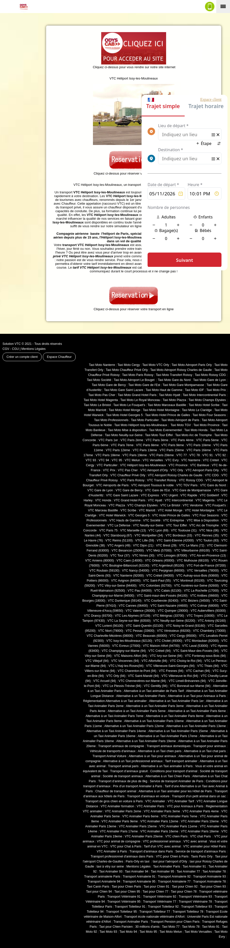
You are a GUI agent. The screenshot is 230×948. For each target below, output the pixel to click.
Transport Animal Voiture (109, 756)
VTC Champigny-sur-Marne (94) (124, 651)
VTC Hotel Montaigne (199, 510)
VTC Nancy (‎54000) (135, 570)
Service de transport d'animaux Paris (200, 851)
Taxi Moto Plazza (174, 400)
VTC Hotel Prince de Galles (171, 515)
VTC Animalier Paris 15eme (138, 826)
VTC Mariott (147, 510)
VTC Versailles (153, 460)
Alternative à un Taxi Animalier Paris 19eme (146, 741)
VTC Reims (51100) (119, 540)
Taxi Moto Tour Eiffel (159, 435)
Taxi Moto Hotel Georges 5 (124, 415)
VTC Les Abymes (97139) (132, 615)
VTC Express (150, 495)
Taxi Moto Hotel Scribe (204, 405)
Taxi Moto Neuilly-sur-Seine (124, 435)
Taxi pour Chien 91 (156, 886)
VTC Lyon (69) (158, 530)
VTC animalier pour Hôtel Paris (204, 846)
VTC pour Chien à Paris (172, 856)
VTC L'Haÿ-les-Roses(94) (126, 666)
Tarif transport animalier (181, 761)
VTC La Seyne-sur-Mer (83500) (129, 620)
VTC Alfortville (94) (154, 661)
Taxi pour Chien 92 (185, 886)
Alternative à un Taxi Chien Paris (167, 776)
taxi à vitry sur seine (110, 866)
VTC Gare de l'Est (157, 490)
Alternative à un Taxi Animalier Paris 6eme (197, 711)
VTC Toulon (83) (207, 540)
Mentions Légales (33, 349)
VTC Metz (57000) (159, 550)
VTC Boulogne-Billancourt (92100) (125, 565)
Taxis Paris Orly (201, 856)
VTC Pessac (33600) (140, 631)
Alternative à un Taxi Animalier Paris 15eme (178, 731)
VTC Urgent (170, 495)
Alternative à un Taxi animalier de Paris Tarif (154, 691)
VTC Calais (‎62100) (167, 590)
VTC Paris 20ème (161, 455)
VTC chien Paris (176, 836)
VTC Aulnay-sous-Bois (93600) (197, 575)
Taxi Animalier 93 (110, 871)
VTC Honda (103, 500)
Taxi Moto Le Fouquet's (129, 405)
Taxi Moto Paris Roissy (137, 375)
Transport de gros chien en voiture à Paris (114, 801)
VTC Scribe (128, 510)
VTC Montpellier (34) (149, 535)
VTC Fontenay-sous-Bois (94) (205, 656)
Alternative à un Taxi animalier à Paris (167, 766)
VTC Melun (132, 460)
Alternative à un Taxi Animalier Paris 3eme (155, 706)
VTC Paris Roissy (132, 480)
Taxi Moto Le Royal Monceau (140, 400)
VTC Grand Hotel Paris (129, 500)
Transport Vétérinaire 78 (195, 901)
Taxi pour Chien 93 (213, 886)
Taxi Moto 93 (108, 931)
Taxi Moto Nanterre (102, 365)
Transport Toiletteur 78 (188, 911)
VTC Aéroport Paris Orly (202, 470)
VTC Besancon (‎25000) (127, 550)
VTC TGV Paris (187, 485)
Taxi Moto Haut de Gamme (164, 390)
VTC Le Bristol (170, 505)
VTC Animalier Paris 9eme (119, 821)
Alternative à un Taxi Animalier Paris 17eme (167, 736)
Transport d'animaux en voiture (148, 796)
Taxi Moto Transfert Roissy (174, 375)
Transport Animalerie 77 (174, 881)
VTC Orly (176, 470)
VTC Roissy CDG (191, 480)
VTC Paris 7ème (122, 445)
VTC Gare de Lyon (100, 490)
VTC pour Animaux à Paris (185, 806)
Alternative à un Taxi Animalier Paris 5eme (137, 711)
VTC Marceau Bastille (103, 510)
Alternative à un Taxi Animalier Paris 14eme (116, 731)
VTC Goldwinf (209, 495)
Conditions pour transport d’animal (173, 771)
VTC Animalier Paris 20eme (144, 836)
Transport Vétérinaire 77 (159, 901)
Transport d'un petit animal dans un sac (199, 796)
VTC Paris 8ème (147, 445)
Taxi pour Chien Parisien (116, 926)
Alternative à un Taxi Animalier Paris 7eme (114, 716)
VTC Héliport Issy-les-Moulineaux (143, 465)
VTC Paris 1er (108, 440)
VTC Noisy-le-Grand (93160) (185, 625)
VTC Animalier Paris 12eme (159, 821)
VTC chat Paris (201, 836)
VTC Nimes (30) (143, 555)
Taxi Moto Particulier (145, 420)
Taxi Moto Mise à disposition (127, 430)
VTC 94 (104, 460)
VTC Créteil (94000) (160, 575)
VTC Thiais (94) (208, 666)
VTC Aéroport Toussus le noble (152, 485)
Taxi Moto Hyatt (169, 395)
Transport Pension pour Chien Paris (175, 921)
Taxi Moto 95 (148, 931)
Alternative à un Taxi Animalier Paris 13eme (196, 726)
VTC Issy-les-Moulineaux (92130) (129, 641)
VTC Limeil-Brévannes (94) (187, 681)
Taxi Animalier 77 (188, 871)
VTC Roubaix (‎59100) (104, 570)
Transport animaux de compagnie (121, 746)
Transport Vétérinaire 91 (124, 896)
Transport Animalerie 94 (103, 881)
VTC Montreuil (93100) (189, 580)
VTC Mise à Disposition (203, 520)
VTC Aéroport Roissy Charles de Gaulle (175, 475)
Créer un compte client (22, 357)
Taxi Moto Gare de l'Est (144, 385)
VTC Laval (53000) (195, 646)
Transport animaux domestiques (169, 746)
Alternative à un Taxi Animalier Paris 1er (176, 701)
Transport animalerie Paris (102, 876)
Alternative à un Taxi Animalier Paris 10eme (154, 721)
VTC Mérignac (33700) (168, 615)
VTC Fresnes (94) (171, 671)
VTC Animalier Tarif (181, 801)
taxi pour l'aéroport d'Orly (170, 861)
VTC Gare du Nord (213, 485)
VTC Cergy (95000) (183, 636)
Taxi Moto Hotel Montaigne (161, 410)
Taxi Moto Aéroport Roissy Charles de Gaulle (181, 370)
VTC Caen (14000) (130, 560)
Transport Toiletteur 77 (154, 911)
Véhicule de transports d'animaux (112, 751)
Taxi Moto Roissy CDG (210, 375)
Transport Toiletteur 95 (121, 911)
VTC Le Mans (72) (191, 545)
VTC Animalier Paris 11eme (178, 826)
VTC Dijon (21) (143, 545)
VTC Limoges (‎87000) (172, 555)
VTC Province (177, 465)
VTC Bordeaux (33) (179, 535)
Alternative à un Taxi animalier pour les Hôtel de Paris (175, 791)
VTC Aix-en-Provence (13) (208, 555)
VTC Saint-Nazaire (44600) (169, 605)
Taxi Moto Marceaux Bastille (167, 405)
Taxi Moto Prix (216, 390)
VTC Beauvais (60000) (151, 636)
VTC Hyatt (155, 500)
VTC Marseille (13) (133, 530)
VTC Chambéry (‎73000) (209, 631)
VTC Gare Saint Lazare (122, 495)
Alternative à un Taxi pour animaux (152, 756)
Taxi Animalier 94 (136, 871)
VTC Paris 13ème (145, 450)
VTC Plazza (116, 505)
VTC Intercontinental (179, 500)
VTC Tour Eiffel (176, 525)
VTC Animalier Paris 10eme (200, 821)
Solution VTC (12, 344)
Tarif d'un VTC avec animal (162, 846)
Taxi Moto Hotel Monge (124, 410)
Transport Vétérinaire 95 (124, 901)
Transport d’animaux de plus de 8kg (122, 781)
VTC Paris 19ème (135, 455)
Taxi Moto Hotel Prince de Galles (167, 415)
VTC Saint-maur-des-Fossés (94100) (162, 595)
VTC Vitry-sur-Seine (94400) (117, 585)
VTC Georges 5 (139, 515)
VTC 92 (220, 455)
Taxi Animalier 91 (194, 866)
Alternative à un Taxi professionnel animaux (133, 761)
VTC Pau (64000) (140, 590)
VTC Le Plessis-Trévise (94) (122, 686)
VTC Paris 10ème (198, 445)
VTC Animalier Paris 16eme (159, 831)
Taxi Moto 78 (190, 926)
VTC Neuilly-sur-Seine (148, 525)
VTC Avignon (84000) (126, 580)
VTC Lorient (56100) (109, 625)
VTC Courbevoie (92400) (161, 600)
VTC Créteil (211, 460)
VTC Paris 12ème (118, 450)
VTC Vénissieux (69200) (173, 631)
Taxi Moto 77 (171, 926)
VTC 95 (117, 460)
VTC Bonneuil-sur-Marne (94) (190, 686)
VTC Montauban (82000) (202, 641)
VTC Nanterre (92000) (128, 575)
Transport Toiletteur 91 (130, 906)
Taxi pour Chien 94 (99, 891)
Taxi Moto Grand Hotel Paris (137, 395)
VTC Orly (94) (116, 676)
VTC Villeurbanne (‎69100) (192, 550)
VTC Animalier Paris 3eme (162, 811)
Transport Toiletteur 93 (196, 906)
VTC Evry (172, 460)
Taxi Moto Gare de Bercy (109, 385)
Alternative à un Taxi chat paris (205, 751)
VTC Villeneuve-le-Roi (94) (179, 676)
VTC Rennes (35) (207, 535)
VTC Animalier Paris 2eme (123, 811)
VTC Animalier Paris (150, 806)
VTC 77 (181, 455)
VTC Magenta (204, 500)
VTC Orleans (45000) (159, 560)
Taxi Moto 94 (128, 931)
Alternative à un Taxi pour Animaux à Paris (197, 696)
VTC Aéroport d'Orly (154, 470)
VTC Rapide (188, 495)
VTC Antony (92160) (212, 620)
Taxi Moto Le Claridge (197, 410)
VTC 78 (194, 455)
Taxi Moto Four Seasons (209, 415)
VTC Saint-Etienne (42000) (175, 540)
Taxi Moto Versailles (198, 931)
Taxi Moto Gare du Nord (174, 380)
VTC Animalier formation (117, 806)
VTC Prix (109, 470)
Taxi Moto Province (206, 425)
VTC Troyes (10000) (200, 615)
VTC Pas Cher (128, 470)
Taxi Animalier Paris (166, 866)
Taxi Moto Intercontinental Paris (204, 395)
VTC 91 (207, 455)
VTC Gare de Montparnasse (191, 490)
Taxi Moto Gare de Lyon (209, 380)
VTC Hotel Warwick (112, 515)
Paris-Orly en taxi (138, 861)
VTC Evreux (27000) (126, 646)
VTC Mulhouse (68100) (193, 560)
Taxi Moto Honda (196, 430)
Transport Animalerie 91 (139, 876)
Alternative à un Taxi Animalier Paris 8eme (175, 716)
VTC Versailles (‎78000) (203, 570)
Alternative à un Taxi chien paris (159, 751)
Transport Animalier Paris (130, 921)
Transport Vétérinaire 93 (195, 896)
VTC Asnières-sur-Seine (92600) (196, 585)
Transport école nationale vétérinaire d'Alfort (154, 916)
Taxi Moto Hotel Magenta (101, 400)
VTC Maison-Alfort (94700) (161, 646)
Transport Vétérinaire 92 (159, 896)
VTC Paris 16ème (198, 450)
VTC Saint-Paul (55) (157, 580)
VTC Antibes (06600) (204, 595)
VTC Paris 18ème (107, 455)
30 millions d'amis (147, 926)
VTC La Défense (118, 525)
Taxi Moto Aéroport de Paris (180, 420)
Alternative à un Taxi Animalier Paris (141, 696)
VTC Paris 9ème (172, 445)
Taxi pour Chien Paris (126, 886)
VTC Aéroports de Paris (112, 485)
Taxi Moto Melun (171, 931)
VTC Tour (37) (120, 555)
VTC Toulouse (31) (184, 530)
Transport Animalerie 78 (209, 881)
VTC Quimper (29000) (173, 610)
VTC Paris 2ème (132, 440)
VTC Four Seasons (205, 515)
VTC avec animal (195, 841)
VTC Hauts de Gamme (125, 520)
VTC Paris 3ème (157, 440)
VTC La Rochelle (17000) (201, 590)
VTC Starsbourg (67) (117, 535)
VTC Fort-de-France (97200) (206, 565)
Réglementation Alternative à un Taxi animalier (115, 701)
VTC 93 (91, 460)
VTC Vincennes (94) (125, 661)
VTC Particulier (107, 465)
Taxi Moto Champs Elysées (207, 400)
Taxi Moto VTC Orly (155, 365)
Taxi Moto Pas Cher (101, 395)
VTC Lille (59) (144, 540)
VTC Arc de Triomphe (204, 525)
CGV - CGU (11, 349)
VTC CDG (212, 475)
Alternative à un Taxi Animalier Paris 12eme (134, 726)
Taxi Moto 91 (210, 926)
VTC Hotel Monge (170, 510)
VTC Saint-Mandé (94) (143, 676)
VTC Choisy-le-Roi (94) (186, 661)
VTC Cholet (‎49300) (168, 641)
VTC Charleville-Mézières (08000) (110, 636)
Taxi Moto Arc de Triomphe (193, 435)
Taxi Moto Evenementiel (165, 430)
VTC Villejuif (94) (96, 661)
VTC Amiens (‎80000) (99, 560)
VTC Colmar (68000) (204, 605)
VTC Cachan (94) (198, 671)
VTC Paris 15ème (172, 450)
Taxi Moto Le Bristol (97, 405)
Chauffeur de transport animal (115, 791)
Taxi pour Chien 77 (155, 891)
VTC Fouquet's (215, 505)
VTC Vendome (193, 505)
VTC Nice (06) (209, 530)
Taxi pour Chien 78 (184, 891)
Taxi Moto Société (99, 380)
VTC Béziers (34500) (195, 600)
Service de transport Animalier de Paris (176, 781)
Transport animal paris (123, 766)
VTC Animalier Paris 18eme (200, 831)
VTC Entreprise (173, 520)
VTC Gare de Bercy (129, 490)
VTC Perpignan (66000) (168, 570)
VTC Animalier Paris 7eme (179, 816)
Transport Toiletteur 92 (163, 906)
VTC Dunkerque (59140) (124, 600)
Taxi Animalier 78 (214, 871)
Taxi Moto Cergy (129, 365)
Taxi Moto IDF (194, 390)
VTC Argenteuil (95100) (168, 565)
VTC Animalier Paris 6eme (140, 816)
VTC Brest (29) (166, 545)
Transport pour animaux (209, 746)
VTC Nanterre (190, 460)
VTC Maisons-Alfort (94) (130, 656)
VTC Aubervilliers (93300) (208, 610)
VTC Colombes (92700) (155, 585)
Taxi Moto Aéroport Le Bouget (134, 380)
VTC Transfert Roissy (161, 480)
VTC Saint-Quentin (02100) (144, 625)
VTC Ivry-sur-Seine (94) (166, 656)
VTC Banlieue (199, 465)
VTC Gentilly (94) (156, 686)
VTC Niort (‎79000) (110, 631)
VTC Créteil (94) (159, 651)
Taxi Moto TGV (180, 425)
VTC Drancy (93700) (98, 615)
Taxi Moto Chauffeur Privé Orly (127, 370)
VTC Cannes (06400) (133, 605)
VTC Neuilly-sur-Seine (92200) (174, 620)
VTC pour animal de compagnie (118, 841)
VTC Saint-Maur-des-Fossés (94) (196, 651)
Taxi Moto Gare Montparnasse (183, 385)
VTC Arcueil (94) (104, 681)
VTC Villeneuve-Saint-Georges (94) (170, 666)
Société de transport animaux (123, 776)
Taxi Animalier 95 (162, 871)
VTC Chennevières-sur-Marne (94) (142, 681)
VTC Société (151, 520)
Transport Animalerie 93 (209, 876)
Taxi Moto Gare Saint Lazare (123, 390)
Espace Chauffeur (59, 357)
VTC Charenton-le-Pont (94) (137, 671)
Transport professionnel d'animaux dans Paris (122, 856)
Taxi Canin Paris (98, 886)
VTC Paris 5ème (207, 440)
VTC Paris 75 (108, 530)
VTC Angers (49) (119, 545)
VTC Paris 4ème (182, 440)
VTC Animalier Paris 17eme (119, 831)
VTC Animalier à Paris (112, 851)
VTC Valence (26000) (140, 610)
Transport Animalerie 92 (174, 876)
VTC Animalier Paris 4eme (200, 811)
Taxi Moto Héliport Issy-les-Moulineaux (140, 425)
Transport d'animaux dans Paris (151, 851)
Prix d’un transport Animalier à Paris (137, 786)
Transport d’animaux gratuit (129, 771)
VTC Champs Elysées (143, 505)
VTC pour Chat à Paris (125, 846)
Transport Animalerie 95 (139, 881)
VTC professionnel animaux (162, 841)
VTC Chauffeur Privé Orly (127, 475)
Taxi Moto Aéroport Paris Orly (192, 365)
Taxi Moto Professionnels (111, 420)
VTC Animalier (155, 801)
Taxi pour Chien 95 (127, 891)
